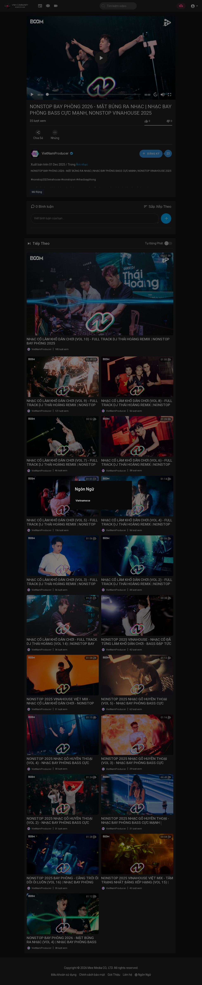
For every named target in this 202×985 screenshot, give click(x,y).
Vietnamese (83, 500)
